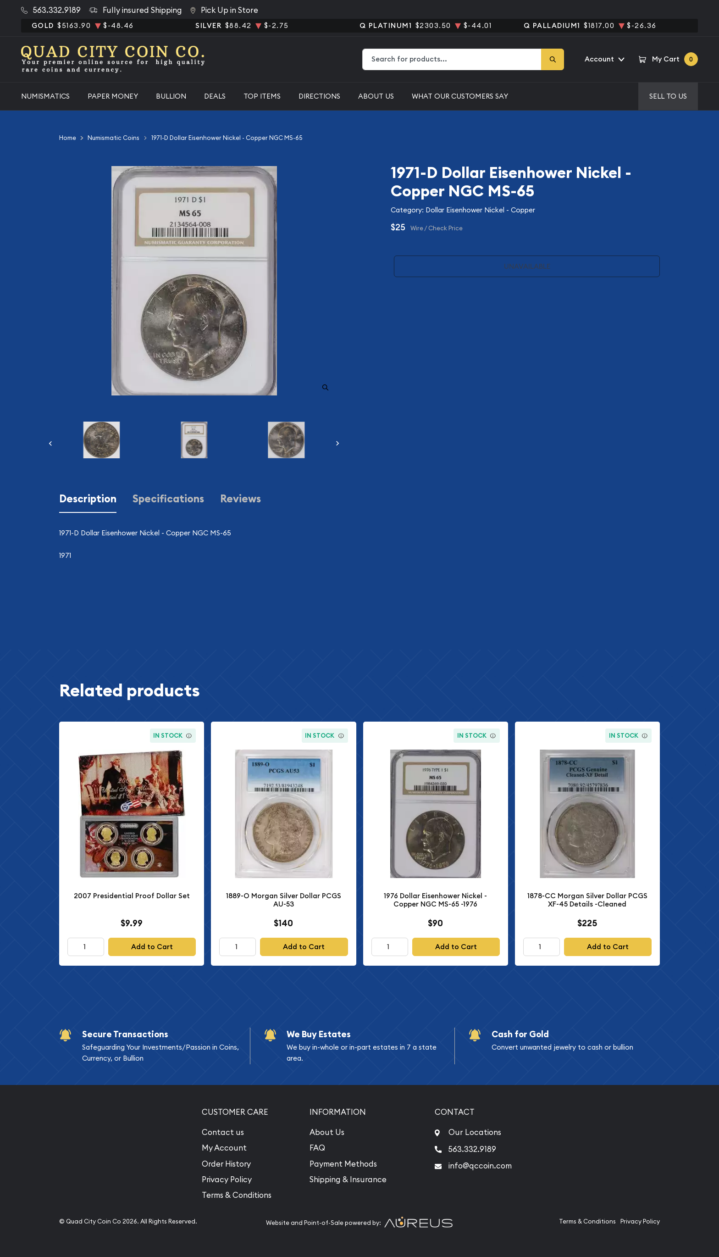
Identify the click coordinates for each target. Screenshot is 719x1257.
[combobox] (452, 59)
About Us (376, 96)
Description (87, 499)
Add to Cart (152, 946)
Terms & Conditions (236, 1195)
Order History (226, 1164)
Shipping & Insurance (348, 1179)
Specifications (168, 499)
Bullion (171, 96)
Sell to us (668, 96)
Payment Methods (343, 1164)
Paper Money (113, 96)
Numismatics (45, 96)
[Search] (552, 59)
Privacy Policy (227, 1179)
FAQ (317, 1148)
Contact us (223, 1132)
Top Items (262, 96)
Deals (215, 96)
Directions (319, 96)
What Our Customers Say (460, 96)
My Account (224, 1148)
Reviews (240, 499)
